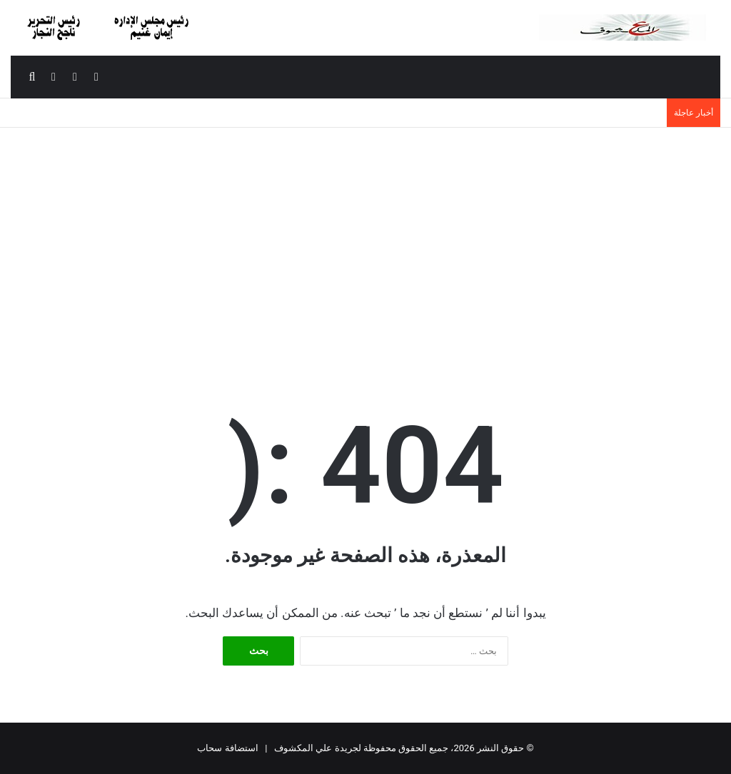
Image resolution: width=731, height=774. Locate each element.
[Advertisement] (365, 249)
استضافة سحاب (227, 748)
